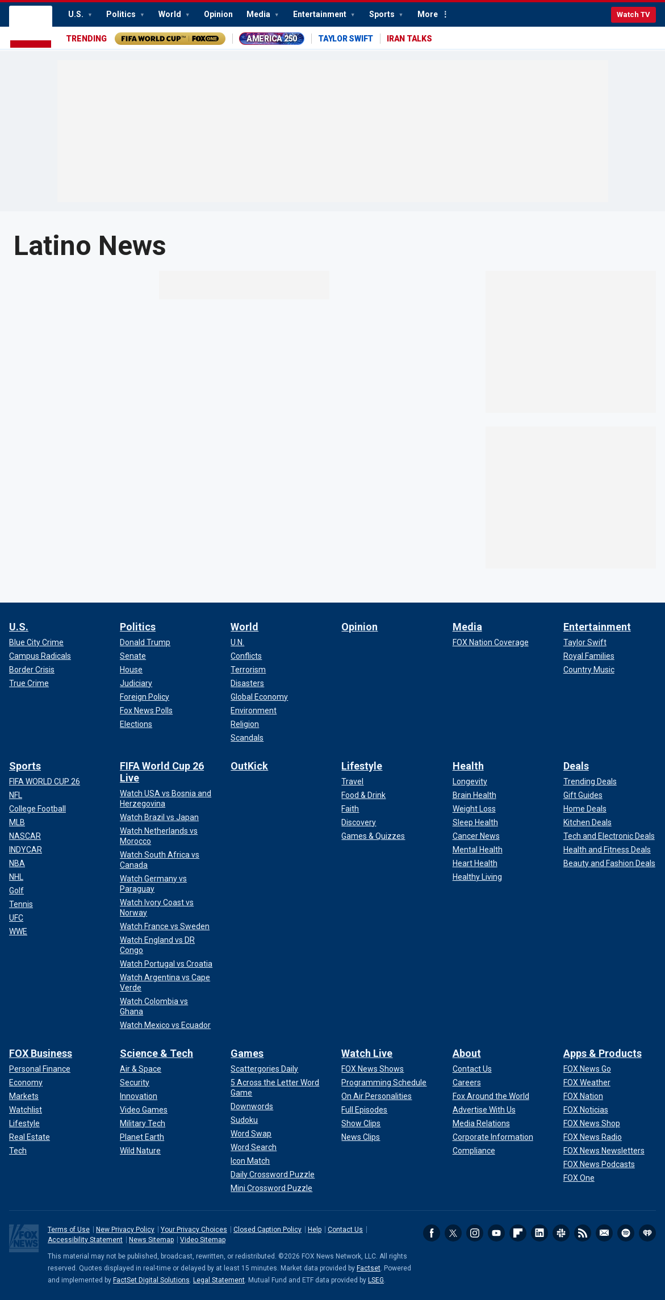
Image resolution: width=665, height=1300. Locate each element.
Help (314, 1230)
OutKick (249, 766)
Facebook (431, 1233)
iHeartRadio (647, 1233)
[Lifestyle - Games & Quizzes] (373, 836)
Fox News (30, 27)
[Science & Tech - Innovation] (138, 1096)
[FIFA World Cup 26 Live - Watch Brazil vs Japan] (159, 817)
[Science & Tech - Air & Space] (140, 1068)
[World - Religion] (245, 724)
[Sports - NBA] (17, 863)
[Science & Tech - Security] (134, 1082)
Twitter (453, 1233)
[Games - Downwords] (252, 1106)
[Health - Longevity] (470, 781)
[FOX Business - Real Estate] (29, 1137)
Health (468, 766)
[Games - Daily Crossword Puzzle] (273, 1174)
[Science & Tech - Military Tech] (142, 1123)
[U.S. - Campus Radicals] (40, 656)
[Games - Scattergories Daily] (264, 1068)
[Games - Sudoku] (244, 1120)
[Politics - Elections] (136, 724)
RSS (582, 1233)
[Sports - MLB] (17, 822)
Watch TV (633, 14)
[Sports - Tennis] (21, 904)
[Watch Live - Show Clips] (360, 1123)
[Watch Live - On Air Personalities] (376, 1096)
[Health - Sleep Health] (475, 822)
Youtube (496, 1233)
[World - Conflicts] (246, 656)
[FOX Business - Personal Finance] (39, 1068)
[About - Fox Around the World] (491, 1096)
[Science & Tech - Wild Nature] (140, 1150)
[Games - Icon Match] (250, 1160)
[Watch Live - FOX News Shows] (372, 1068)
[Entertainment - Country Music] (588, 669)
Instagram (474, 1233)
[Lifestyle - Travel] (352, 781)
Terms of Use (69, 1230)
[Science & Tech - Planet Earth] (142, 1137)
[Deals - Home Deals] (585, 808)
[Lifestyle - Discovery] (358, 822)
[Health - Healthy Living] (477, 876)
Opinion (218, 14)
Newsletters (604, 1233)
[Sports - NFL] (15, 795)
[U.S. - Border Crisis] (32, 669)
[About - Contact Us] (472, 1068)
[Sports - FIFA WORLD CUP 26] (44, 781)
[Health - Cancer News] (476, 836)
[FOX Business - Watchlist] (25, 1109)
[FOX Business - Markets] (24, 1096)
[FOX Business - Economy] (26, 1082)
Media (259, 14)
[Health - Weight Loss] (474, 808)
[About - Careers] (467, 1082)
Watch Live (366, 1053)
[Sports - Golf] (16, 890)
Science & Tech (156, 1053)
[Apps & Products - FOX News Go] (587, 1068)
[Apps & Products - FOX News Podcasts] (599, 1164)
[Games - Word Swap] (251, 1133)
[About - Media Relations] (481, 1123)
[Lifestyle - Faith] (350, 808)
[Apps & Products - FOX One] (579, 1177)
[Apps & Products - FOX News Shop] (591, 1123)
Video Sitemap (202, 1240)
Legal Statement (219, 1280)
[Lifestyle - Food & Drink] (363, 795)
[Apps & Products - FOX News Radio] (592, 1137)
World (170, 14)
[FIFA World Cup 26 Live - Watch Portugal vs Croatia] (166, 963)
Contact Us (345, 1230)
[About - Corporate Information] (493, 1137)
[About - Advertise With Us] (484, 1109)
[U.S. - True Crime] (29, 683)
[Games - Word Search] (254, 1147)
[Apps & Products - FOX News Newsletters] (604, 1150)
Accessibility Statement (85, 1240)
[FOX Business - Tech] (18, 1150)
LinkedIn (539, 1233)
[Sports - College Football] (37, 808)
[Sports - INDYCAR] (25, 849)
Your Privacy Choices (194, 1230)
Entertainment (320, 14)
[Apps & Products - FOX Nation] (583, 1096)
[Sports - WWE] (18, 931)
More (427, 14)
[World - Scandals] (247, 737)
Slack (561, 1233)
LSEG (376, 1280)
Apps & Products (602, 1053)
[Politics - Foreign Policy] (144, 696)
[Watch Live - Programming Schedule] (383, 1082)
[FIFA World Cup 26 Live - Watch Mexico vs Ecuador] (165, 1025)
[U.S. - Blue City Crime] (36, 642)
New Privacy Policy (125, 1230)
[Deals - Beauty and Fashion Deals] (609, 863)
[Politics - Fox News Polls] (146, 710)
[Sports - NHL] (16, 876)
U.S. (76, 14)
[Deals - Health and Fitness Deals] (607, 849)
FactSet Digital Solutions (151, 1280)
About (467, 1053)
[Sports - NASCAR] (25, 836)
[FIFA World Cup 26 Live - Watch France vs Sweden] (165, 926)
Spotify (625, 1233)
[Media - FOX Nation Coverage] (491, 642)
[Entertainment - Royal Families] (588, 656)
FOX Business (40, 1053)
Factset (368, 1268)
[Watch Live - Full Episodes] (364, 1109)
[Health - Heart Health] (475, 863)
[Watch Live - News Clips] (360, 1137)
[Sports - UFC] (16, 917)
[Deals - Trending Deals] (590, 781)
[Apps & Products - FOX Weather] (586, 1082)
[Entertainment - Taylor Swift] (585, 642)
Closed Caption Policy (267, 1230)
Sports (382, 14)
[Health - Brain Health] (474, 795)
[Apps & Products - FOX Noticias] (585, 1109)
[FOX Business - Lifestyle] (24, 1123)
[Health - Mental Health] (478, 849)
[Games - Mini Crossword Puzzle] (271, 1188)
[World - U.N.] (237, 642)
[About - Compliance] (474, 1150)
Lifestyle (361, 766)
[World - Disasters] (247, 683)
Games (247, 1053)
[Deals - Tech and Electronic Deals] (609, 836)
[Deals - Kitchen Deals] (587, 822)
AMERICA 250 (271, 38)
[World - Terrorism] (248, 669)
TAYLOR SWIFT (345, 38)
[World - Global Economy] (259, 696)
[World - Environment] (254, 710)
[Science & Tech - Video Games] (144, 1109)
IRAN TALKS (409, 38)
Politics (121, 14)
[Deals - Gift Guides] (583, 795)
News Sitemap (151, 1240)
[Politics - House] (131, 669)
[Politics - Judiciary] (136, 683)
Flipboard (517, 1233)
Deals (576, 766)
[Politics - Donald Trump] (145, 642)
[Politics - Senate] (133, 656)
